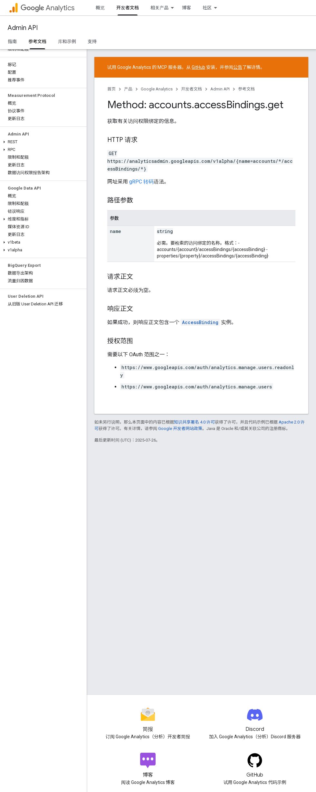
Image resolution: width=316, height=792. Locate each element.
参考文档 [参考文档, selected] (37, 41)
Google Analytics (157, 89)
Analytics (47, 8)
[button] (42, 142)
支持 (92, 41)
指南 (12, 41)
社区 (207, 8)
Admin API (23, 28)
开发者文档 (191, 89)
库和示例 (67, 41)
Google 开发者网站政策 (180, 428)
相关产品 (159, 8)
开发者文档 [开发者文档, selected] (127, 8)
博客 (186, 8)
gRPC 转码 (141, 182)
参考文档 (246, 89)
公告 (237, 67)
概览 (100, 8)
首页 (111, 89)
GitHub (198, 67)
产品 (128, 89)
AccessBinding (200, 322)
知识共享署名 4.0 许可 (194, 422)
